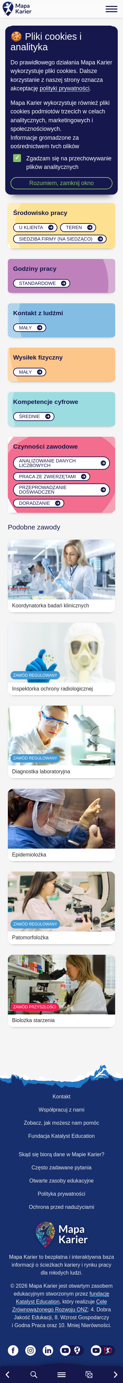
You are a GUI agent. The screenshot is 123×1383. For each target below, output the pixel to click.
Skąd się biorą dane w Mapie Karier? (61, 1154)
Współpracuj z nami (62, 1110)
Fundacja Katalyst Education (61, 1136)
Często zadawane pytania (61, 1167)
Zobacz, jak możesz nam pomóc (61, 1123)
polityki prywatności (65, 88)
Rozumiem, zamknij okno (61, 183)
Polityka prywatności (61, 1194)
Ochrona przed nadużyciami (61, 1207)
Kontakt (61, 1096)
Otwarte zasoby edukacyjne (61, 1181)
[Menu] (111, 9)
